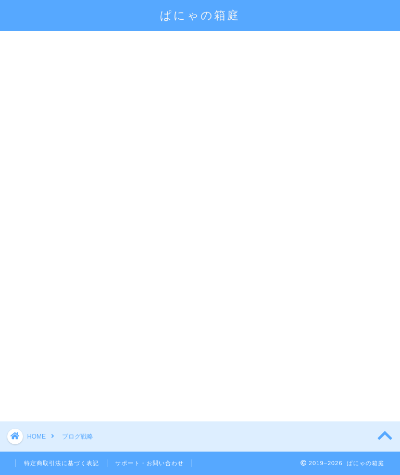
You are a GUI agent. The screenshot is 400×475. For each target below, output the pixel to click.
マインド (44, 67)
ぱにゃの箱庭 (200, 15)
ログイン (226, 43)
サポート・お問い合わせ (149, 463)
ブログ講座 (296, 43)
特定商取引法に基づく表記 (61, 463)
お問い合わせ (116, 67)
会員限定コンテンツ (139, 43)
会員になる (47, 43)
